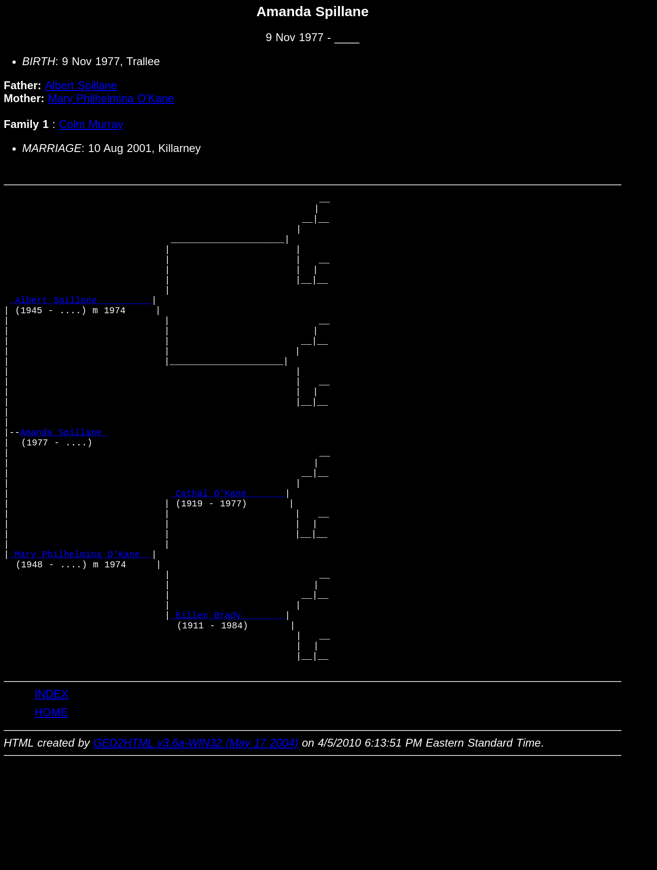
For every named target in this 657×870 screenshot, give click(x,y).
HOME (51, 821)
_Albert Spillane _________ (81, 325)
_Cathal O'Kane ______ (227, 562)
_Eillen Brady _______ (227, 712)
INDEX (51, 802)
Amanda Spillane (64, 487)
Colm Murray (91, 124)
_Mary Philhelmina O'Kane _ (80, 637)
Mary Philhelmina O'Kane (111, 98)
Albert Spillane (81, 85)
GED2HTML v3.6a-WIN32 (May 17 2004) (195, 851)
